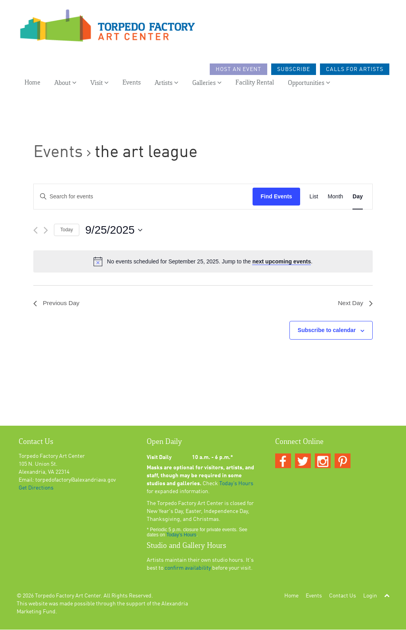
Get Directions (36, 488)
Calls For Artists (354, 70)
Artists (166, 83)
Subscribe (293, 70)
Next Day (355, 303)
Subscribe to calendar (327, 330)
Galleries (207, 83)
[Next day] (46, 230)
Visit (99, 83)
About (65, 83)
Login (370, 596)
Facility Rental (255, 83)
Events (132, 83)
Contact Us (342, 596)
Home (32, 83)
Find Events (276, 196)
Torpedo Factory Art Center (68, 596)
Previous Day (56, 303)
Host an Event (238, 70)
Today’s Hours (236, 484)
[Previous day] (35, 230)
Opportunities (309, 83)
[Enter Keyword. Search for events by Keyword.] (143, 196)
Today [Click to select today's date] (66, 229)
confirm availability (188, 568)
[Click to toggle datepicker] (113, 230)
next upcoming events (281, 261)
